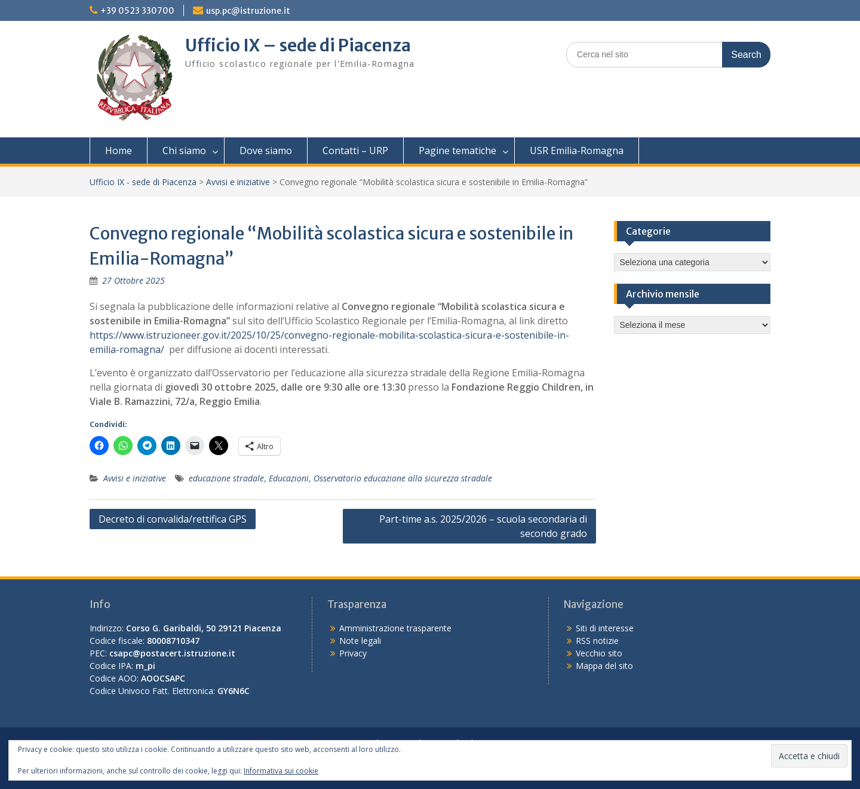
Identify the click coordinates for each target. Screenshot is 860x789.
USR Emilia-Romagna (577, 150)
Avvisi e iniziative (238, 182)
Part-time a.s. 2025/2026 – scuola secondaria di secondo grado (483, 526)
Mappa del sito (604, 665)
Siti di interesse (605, 628)
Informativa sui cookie (281, 771)
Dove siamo (265, 150)
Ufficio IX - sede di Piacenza (143, 182)
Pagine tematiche (457, 150)
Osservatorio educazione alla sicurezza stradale (403, 478)
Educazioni (289, 478)
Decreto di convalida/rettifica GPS (173, 519)
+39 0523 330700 (137, 10)
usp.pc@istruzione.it (248, 10)
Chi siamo (184, 150)
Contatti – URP (355, 150)
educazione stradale (226, 478)
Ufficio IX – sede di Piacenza (298, 45)
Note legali (360, 640)
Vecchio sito (599, 653)
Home (118, 150)
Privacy (353, 653)
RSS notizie (597, 640)
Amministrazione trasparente (395, 628)
